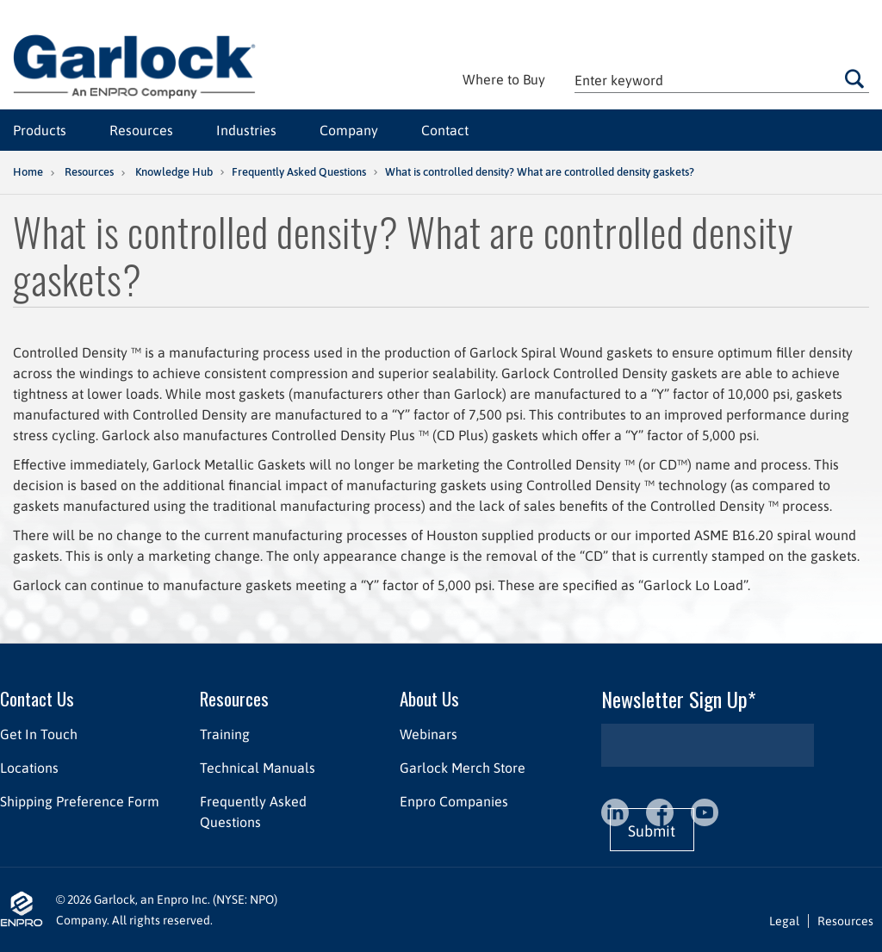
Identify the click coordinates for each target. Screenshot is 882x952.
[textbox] (722, 80)
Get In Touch (39, 734)
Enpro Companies (454, 801)
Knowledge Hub (174, 171)
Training (225, 734)
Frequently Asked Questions (299, 171)
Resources (89, 171)
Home (28, 171)
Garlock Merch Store (462, 767)
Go (854, 78)
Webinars (428, 734)
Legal (784, 921)
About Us (429, 698)
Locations (29, 767)
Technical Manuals (257, 767)
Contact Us (37, 698)
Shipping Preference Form (79, 801)
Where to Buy (504, 79)
